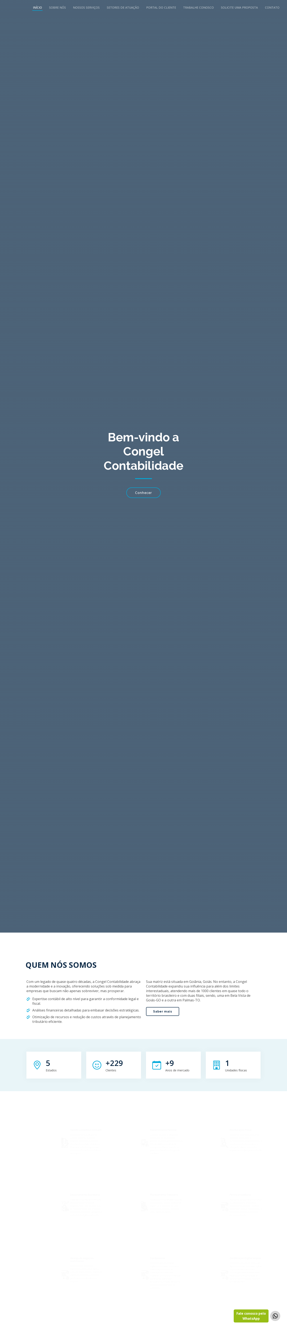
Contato (272, 7)
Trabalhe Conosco (198, 7)
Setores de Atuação (123, 7)
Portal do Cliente (161, 7)
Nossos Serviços (86, 7)
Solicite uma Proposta (239, 7)
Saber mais (162, 1031)
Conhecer (143, 492)
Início (37, 7)
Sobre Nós (57, 7)
